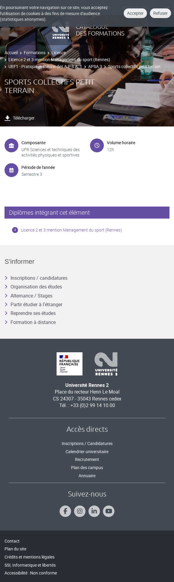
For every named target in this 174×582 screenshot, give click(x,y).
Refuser (160, 13)
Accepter (135, 13)
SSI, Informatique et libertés (30, 565)
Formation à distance (30, 322)
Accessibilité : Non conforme (31, 573)
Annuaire (87, 475)
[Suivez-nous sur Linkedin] (94, 511)
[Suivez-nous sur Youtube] (108, 511)
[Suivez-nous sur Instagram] (79, 511)
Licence (58, 52)
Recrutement (87, 459)
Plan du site (15, 549)
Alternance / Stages (28, 295)
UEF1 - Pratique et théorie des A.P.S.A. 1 (45, 66)
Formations (34, 52)
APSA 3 (95, 66)
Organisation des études (33, 286)
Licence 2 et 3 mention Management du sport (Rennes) (59, 59)
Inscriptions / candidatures (36, 278)
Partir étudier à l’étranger (33, 304)
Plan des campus (87, 467)
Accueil (11, 52)
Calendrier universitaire (87, 451)
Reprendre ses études (30, 313)
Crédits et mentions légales (29, 557)
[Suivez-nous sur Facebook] (65, 511)
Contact (12, 541)
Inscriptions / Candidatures (87, 443)
